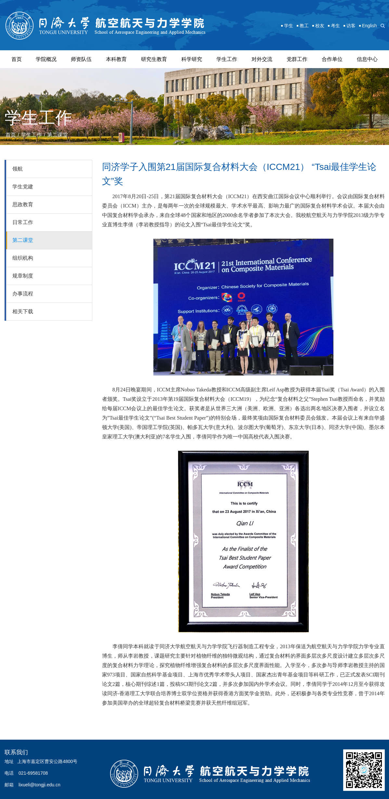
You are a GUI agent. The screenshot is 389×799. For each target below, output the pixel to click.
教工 (304, 25)
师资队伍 (81, 59)
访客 (351, 25)
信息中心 (367, 59)
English (369, 25)
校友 (319, 25)
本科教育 (116, 59)
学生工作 (226, 59)
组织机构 (22, 258)
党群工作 (297, 59)
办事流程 (22, 293)
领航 (17, 169)
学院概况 (46, 59)
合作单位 (332, 59)
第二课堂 (57, 134)
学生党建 (22, 186)
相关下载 (22, 311)
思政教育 (22, 204)
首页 (16, 59)
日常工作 (22, 222)
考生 (335, 25)
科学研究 (191, 59)
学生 (288, 25)
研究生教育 (154, 59)
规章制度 (22, 276)
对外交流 (262, 59)
